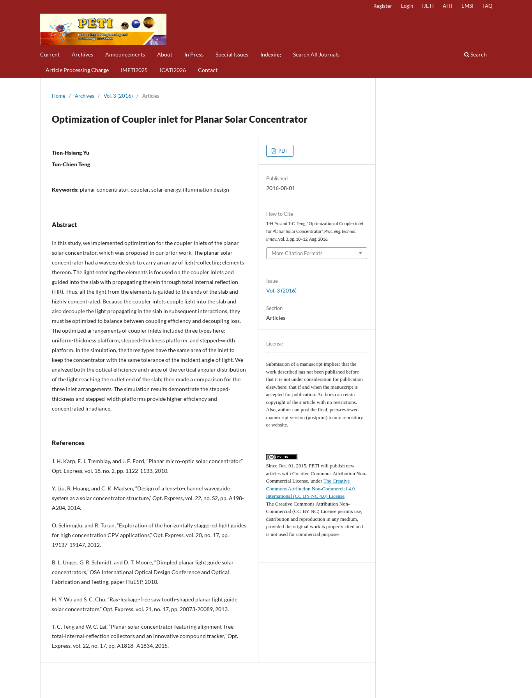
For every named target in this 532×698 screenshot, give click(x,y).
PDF (282, 151)
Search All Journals (316, 54)
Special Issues (232, 54)
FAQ (487, 6)
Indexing (270, 54)
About (164, 54)
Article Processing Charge (77, 70)
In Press (193, 54)
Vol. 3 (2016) (118, 96)
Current (50, 54)
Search (475, 54)
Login (407, 6)
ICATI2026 (173, 70)
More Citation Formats (297, 253)
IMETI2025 (134, 70)
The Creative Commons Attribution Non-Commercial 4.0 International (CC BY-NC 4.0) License (310, 488)
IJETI (428, 6)
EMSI (467, 6)
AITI (447, 6)
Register (382, 6)
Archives (82, 54)
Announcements (125, 54)
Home (58, 96)
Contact (207, 70)
